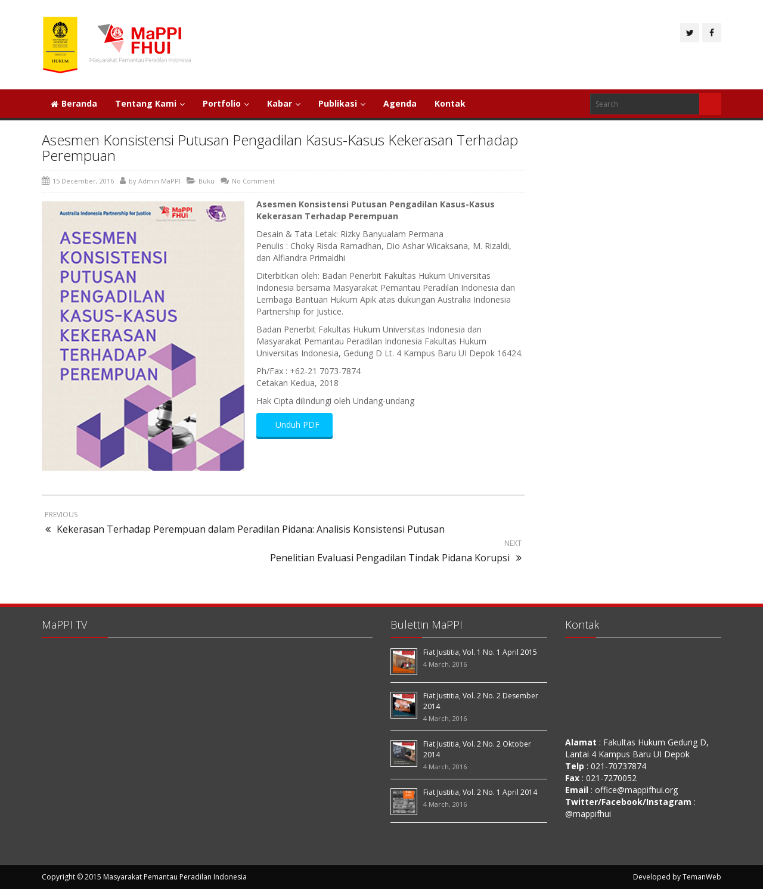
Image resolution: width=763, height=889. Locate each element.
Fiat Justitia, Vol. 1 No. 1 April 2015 (480, 652)
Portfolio (226, 103)
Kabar (283, 103)
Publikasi (341, 103)
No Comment (253, 180)
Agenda (400, 103)
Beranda (74, 103)
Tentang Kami (150, 103)
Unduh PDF (294, 424)
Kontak (450, 103)
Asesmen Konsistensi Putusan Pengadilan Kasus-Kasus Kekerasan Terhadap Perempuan (280, 147)
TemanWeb (702, 877)
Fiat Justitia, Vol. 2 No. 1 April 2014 (480, 792)
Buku (206, 180)
